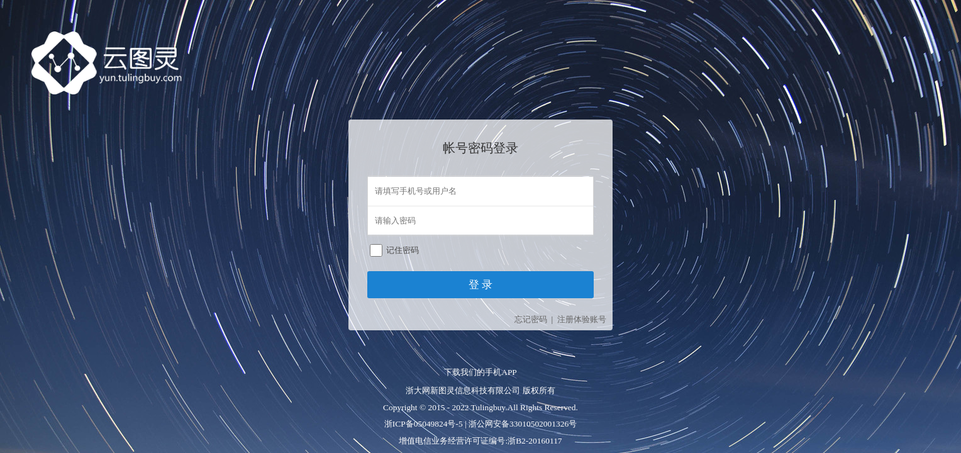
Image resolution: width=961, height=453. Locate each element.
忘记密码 (530, 319)
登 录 (480, 285)
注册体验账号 (581, 319)
